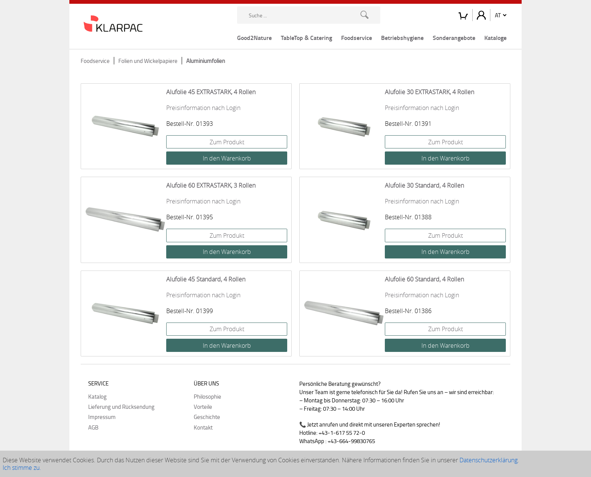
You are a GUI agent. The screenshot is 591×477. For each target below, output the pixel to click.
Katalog (97, 396)
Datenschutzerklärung (488, 460)
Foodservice (356, 37)
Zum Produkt (227, 142)
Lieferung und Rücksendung (121, 406)
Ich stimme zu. (22, 467)
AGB (93, 427)
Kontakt (203, 427)
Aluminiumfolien (205, 60)
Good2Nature (254, 37)
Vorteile (203, 406)
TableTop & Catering (306, 37)
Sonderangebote (454, 37)
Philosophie (207, 396)
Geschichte (207, 416)
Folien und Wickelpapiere (148, 60)
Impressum (102, 416)
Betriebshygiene (402, 37)
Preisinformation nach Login (203, 108)
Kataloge (495, 37)
